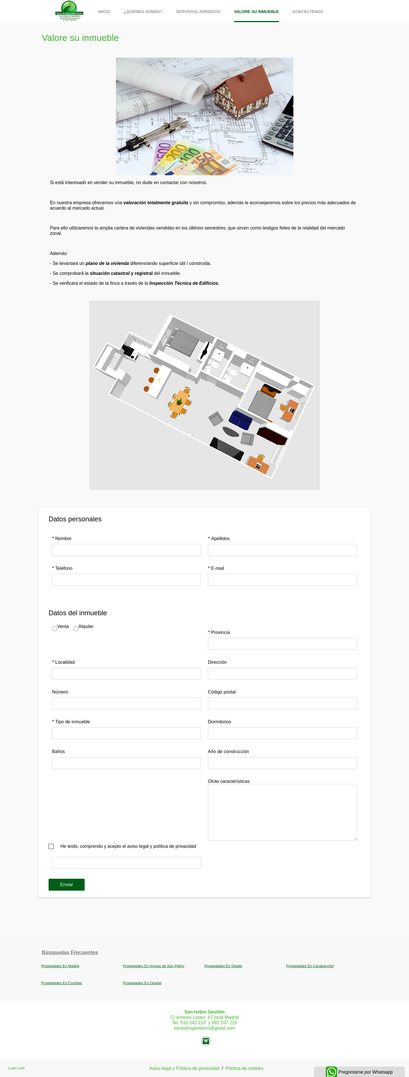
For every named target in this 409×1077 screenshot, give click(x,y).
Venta (63, 626)
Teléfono (62, 568)
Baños (58, 751)
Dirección (217, 662)
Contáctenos (308, 11)
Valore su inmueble (256, 11)
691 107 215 (224, 1022)
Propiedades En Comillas (61, 983)
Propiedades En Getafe (223, 966)
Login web (16, 1068)
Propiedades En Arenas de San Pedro (153, 966)
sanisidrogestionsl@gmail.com (204, 1028)
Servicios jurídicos (198, 11)
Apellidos (218, 538)
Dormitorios (219, 721)
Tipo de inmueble (71, 721)
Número (60, 692)
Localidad (63, 662)
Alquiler (85, 626)
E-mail (216, 568)
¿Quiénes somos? (143, 11)
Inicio (104, 11)
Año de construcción (228, 751)
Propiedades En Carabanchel (310, 966)
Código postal (222, 692)
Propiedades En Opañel (142, 983)
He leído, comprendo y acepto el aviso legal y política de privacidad (128, 846)
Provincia (219, 632)
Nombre (61, 538)
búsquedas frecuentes (70, 952)
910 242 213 (193, 1022)
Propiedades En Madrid (60, 966)
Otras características (229, 781)
